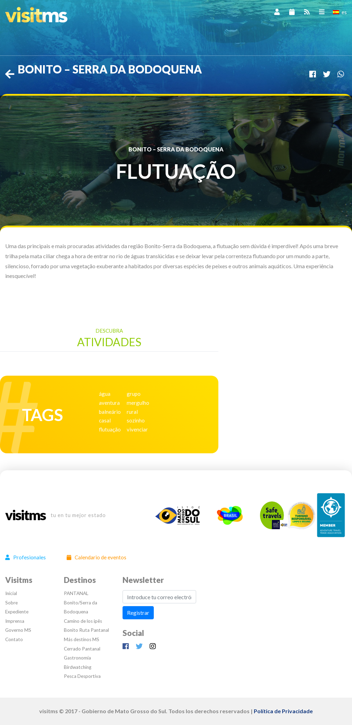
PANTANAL (76, 593)
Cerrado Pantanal (82, 649)
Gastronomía (77, 658)
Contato (14, 639)
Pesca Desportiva (82, 676)
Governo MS (18, 630)
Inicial (11, 593)
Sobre (11, 602)
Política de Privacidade (283, 711)
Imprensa (14, 621)
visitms (25, 515)
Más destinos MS (81, 639)
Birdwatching (77, 667)
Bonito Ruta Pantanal (86, 630)
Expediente (16, 611)
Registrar (138, 612)
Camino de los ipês (83, 621)
